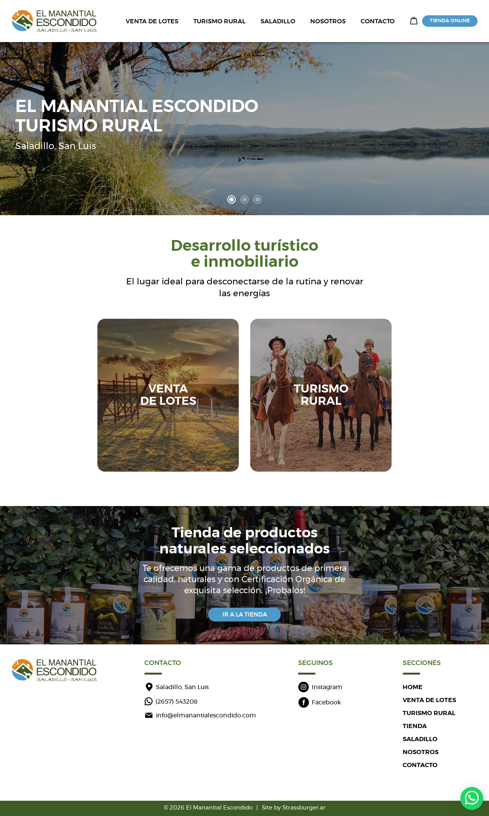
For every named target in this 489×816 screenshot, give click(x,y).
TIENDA (415, 726)
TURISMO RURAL (219, 21)
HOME (413, 687)
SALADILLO (278, 21)
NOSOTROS (328, 21)
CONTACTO (378, 21)
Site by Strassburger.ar (293, 808)
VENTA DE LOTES (152, 21)
